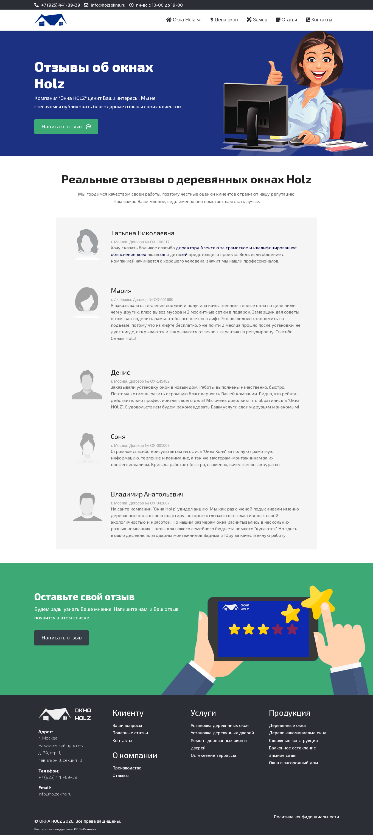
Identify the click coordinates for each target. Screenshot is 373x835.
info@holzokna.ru (108, 4)
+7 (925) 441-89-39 (60, 4)
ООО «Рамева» (85, 829)
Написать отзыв (66, 126)
